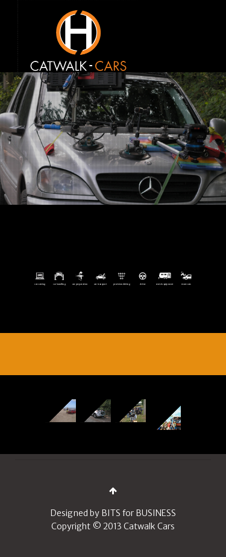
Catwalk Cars (149, 526)
